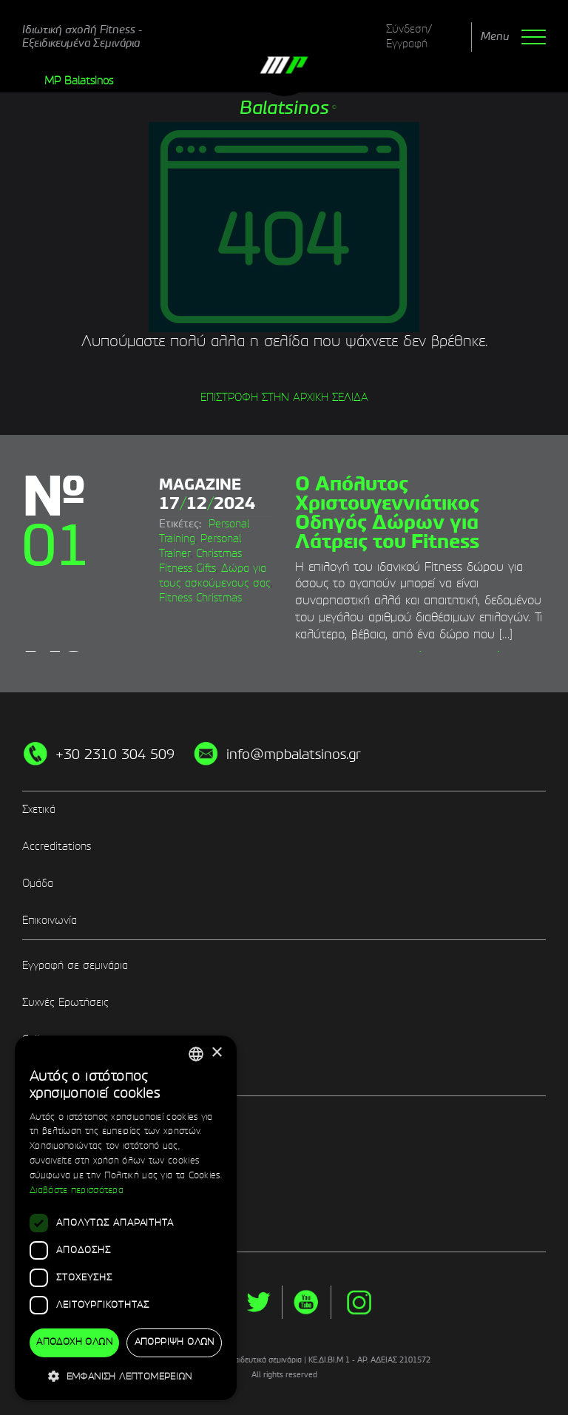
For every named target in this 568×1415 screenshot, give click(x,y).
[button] (126, 1376)
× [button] (216, 1052)
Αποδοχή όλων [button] (74, 1342)
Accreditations (56, 847)
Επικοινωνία (49, 921)
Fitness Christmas (200, 598)
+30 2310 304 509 (115, 755)
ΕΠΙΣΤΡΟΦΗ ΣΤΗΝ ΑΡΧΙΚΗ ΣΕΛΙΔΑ (284, 398)
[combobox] (196, 1054)
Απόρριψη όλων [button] (174, 1342)
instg (359, 1302)
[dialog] (126, 1218)
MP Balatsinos (78, 81)
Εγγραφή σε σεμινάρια (75, 966)
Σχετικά (38, 810)
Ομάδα (37, 884)
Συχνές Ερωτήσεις (65, 1003)
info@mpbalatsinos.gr (293, 755)
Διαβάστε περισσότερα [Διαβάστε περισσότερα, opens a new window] (77, 1190)
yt (307, 1302)
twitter (258, 1302)
